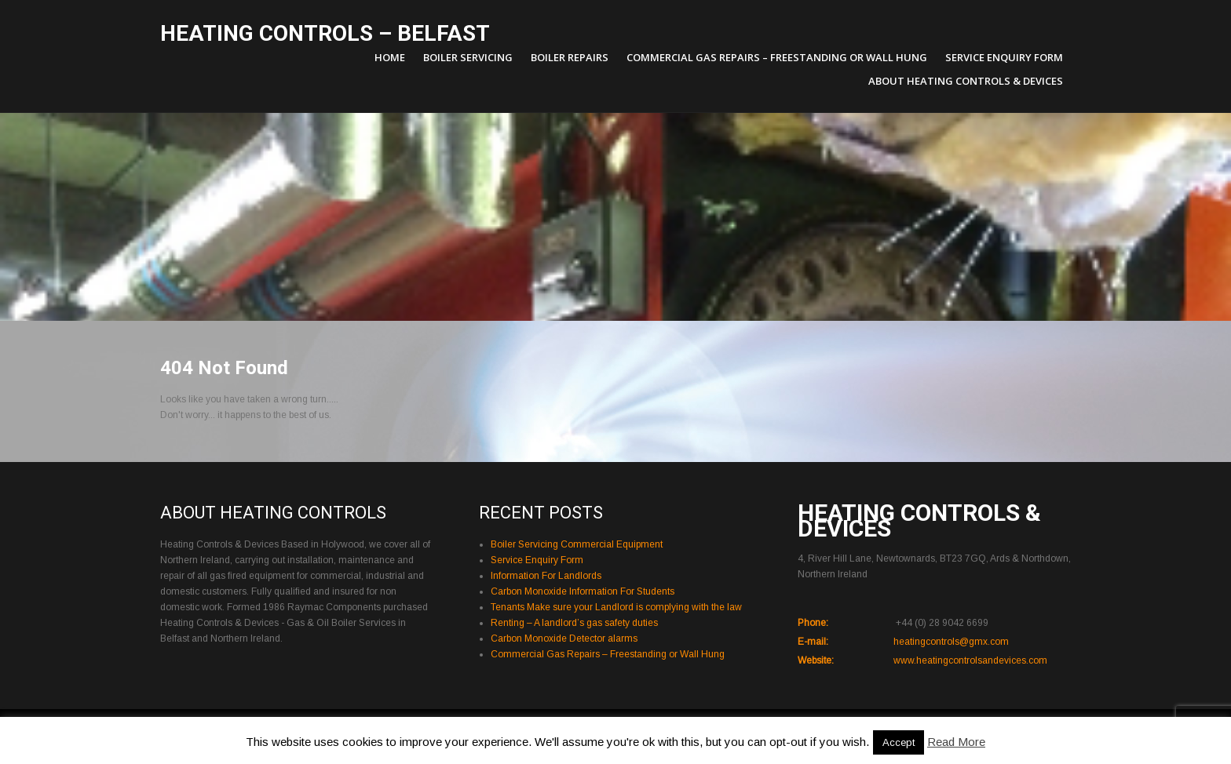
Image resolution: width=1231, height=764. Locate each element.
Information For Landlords (546, 575)
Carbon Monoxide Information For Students (582, 591)
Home (389, 57)
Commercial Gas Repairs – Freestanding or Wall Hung (776, 57)
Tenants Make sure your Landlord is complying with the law (616, 607)
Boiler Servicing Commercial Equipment (577, 544)
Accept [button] (898, 742)
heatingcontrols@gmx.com (951, 641)
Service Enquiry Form (1004, 57)
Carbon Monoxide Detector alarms (564, 638)
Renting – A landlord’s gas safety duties (574, 622)
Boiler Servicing (468, 57)
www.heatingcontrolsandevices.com (970, 660)
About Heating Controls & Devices (965, 81)
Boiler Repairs (569, 57)
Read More (956, 741)
